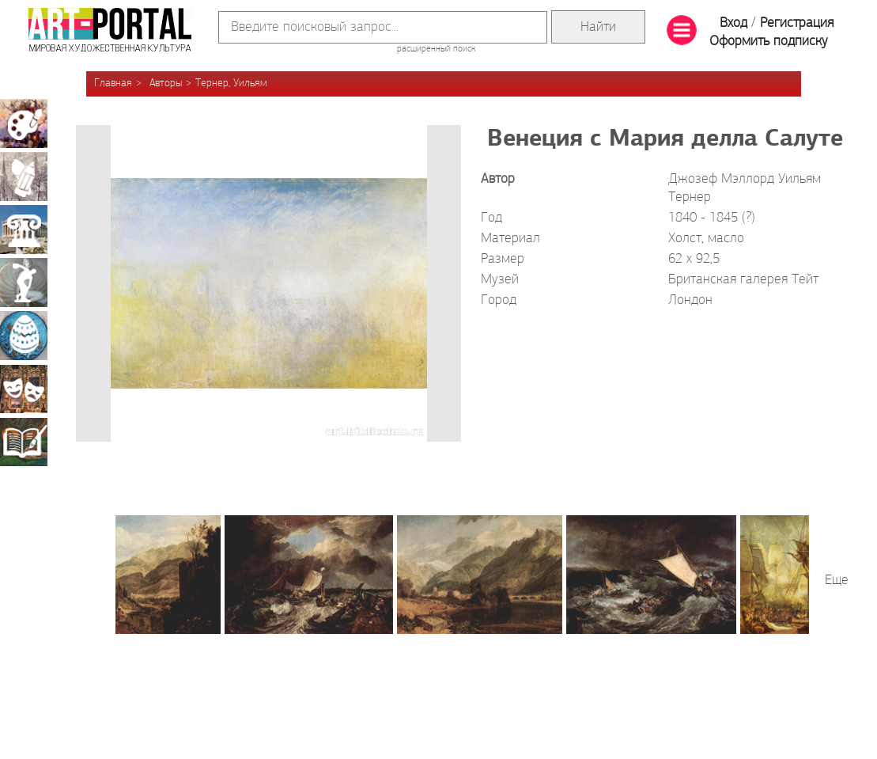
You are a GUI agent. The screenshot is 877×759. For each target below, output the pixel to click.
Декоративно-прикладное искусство (23, 335)
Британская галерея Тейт (743, 279)
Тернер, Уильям (231, 83)
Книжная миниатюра (23, 441)
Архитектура (23, 229)
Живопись (23, 123)
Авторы (165, 83)
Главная (113, 83)
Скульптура (23, 282)
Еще (837, 580)
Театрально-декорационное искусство (23, 388)
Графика (23, 176)
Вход (733, 23)
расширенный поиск (436, 49)
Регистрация (797, 23)
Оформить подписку (768, 41)
